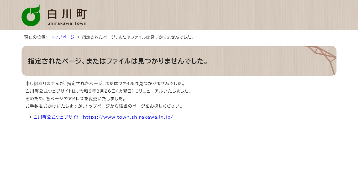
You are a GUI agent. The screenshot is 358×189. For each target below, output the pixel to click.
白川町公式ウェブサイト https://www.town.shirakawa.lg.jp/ (103, 117)
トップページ (63, 37)
